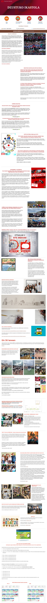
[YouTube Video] (38, 112)
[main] (23, 8)
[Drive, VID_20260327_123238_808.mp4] (10, 77)
